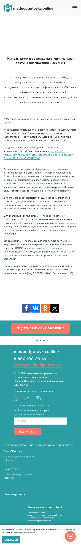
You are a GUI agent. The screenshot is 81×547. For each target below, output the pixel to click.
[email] (40, 421)
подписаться (27, 431)
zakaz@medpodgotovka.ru (37, 364)
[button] (40, 328)
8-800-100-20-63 (30, 358)
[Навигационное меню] (74, 8)
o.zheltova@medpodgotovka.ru (21, 456)
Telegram (9, 460)
